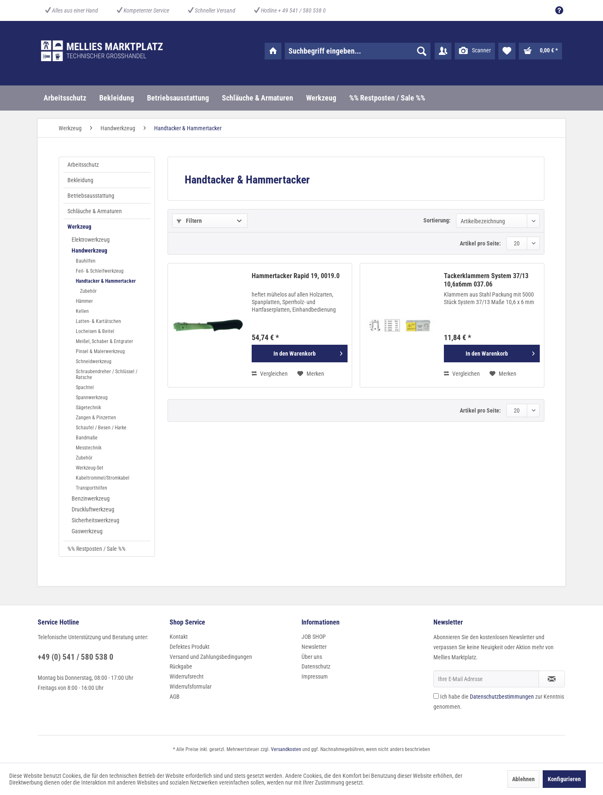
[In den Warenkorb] (300, 353)
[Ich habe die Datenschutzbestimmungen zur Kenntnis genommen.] (436, 696)
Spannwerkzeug (92, 397)
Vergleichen (270, 373)
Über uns (312, 656)
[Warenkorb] (540, 51)
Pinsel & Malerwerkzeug (100, 351)
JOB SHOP (314, 636)
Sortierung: (437, 220)
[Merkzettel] (506, 51)
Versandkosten (286, 749)
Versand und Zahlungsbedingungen (211, 656)
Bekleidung (80, 180)
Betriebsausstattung (90, 195)
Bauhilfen (85, 261)
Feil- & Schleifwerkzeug (100, 271)
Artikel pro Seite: (480, 243)
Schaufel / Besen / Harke (101, 428)
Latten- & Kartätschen (98, 321)
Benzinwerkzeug (91, 498)
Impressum (315, 676)
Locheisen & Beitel (95, 331)
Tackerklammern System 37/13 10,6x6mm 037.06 (486, 280)
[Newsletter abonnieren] (552, 679)
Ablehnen (523, 779)
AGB (175, 696)
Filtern (189, 220)
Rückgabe (181, 666)
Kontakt (179, 636)
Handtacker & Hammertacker (106, 281)
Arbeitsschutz (83, 164)
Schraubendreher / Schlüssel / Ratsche (106, 374)
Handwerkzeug (89, 250)
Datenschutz (316, 666)
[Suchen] (421, 51)
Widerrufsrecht (187, 676)
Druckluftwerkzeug (93, 509)
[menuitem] (557, 10)
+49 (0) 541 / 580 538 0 (75, 657)
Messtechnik (88, 448)
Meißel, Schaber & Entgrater (104, 341)
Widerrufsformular (190, 686)
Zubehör (88, 291)
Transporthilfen (91, 488)
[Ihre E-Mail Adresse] (486, 679)
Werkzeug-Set (89, 468)
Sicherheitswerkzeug (95, 520)
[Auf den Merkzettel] (310, 374)
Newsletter (314, 646)
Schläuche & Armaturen (94, 211)
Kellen (82, 311)
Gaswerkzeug (87, 531)
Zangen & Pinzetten (96, 418)
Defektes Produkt (189, 646)
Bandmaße (87, 438)
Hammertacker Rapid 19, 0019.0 (296, 276)
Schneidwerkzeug (93, 361)
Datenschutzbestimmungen (502, 696)
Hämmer (84, 301)
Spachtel (85, 387)
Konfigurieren (564, 779)
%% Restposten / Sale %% (96, 548)
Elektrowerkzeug (91, 239)
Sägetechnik (88, 407)
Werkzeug (79, 226)
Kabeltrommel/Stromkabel (102, 478)
